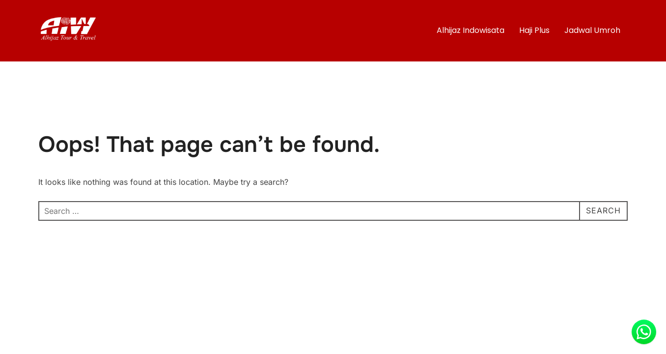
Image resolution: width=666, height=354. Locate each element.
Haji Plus (534, 30)
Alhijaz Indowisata (470, 30)
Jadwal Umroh (592, 30)
